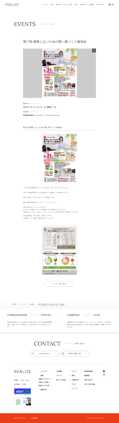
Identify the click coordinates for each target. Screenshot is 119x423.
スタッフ (59, 375)
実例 (76, 4)
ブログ (74, 384)
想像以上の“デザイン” (45, 379)
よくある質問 (33, 418)
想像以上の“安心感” (44, 385)
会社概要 (91, 4)
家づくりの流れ (67, 4)
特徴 (52, 4)
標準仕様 (58, 4)
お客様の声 (83, 4)
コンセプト (45, 4)
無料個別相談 (88, 371)
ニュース (74, 388)
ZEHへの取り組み (89, 384)
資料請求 (87, 375)
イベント (74, 371)
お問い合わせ (100, 4)
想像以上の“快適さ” (44, 382)
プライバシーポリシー (20, 418)
